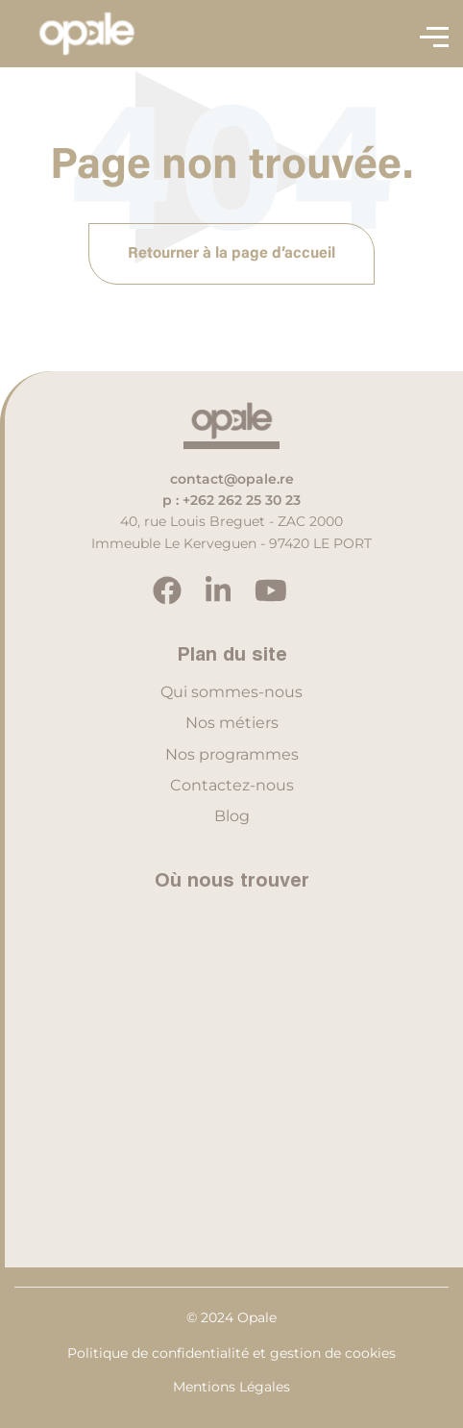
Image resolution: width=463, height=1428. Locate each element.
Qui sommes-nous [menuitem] (231, 692)
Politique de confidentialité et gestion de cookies (231, 1353)
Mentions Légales (231, 1386)
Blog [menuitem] (232, 816)
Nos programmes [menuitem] (232, 754)
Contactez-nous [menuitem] (232, 785)
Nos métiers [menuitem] (232, 723)
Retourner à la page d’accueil (231, 254)
